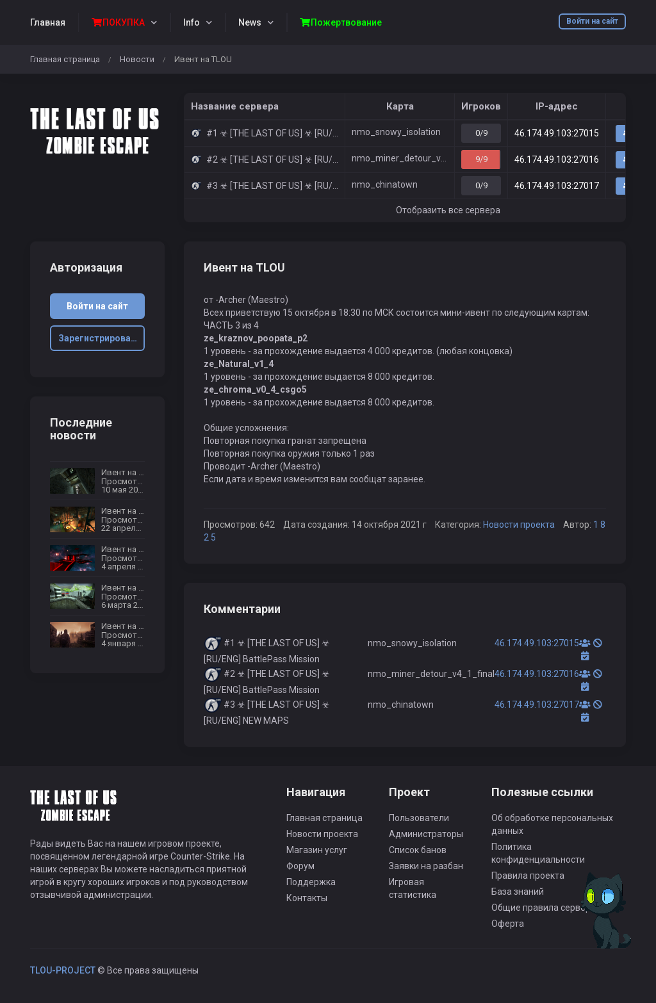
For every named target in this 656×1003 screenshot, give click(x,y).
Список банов (418, 850)
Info (191, 22)
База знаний (517, 891)
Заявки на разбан (426, 866)
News (249, 22)
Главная (47, 22)
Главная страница (65, 59)
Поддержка (311, 882)
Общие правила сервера (543, 907)
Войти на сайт (592, 21)
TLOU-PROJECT (62, 970)
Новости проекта (519, 524)
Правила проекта (527, 875)
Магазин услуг (316, 850)
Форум (300, 866)
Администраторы (426, 834)
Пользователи (419, 818)
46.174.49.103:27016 (556, 159)
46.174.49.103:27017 (556, 186)
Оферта (507, 923)
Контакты (306, 898)
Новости (137, 59)
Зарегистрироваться (101, 338)
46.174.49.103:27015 (556, 133)
